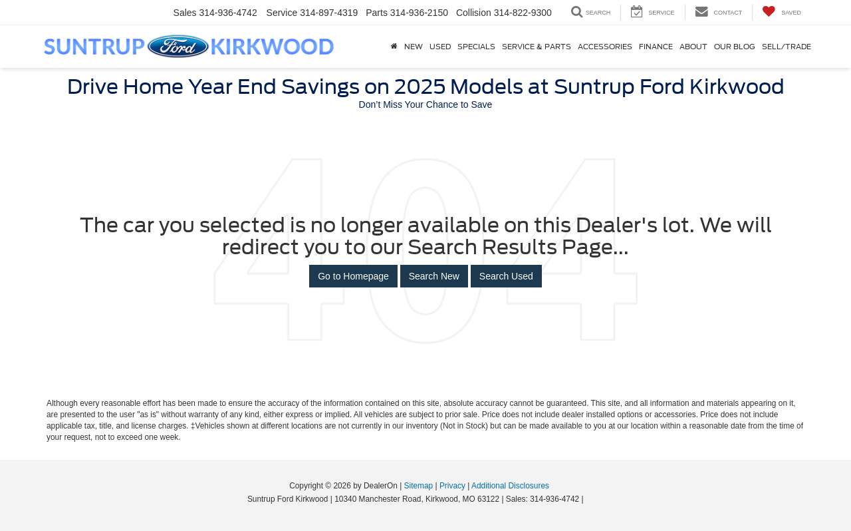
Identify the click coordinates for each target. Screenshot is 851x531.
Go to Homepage (353, 276)
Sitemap (418, 485)
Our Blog (734, 46)
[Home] (394, 46)
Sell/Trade (786, 46)
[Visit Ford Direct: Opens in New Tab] (589, 499)
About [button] (693, 46)
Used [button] (440, 46)
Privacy (452, 485)
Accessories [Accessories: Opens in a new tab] (605, 46)
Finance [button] (656, 46)
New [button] (413, 46)
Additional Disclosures (510, 485)
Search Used (506, 276)
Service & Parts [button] (536, 46)
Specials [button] (476, 46)
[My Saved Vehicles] (781, 12)
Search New (434, 276)
